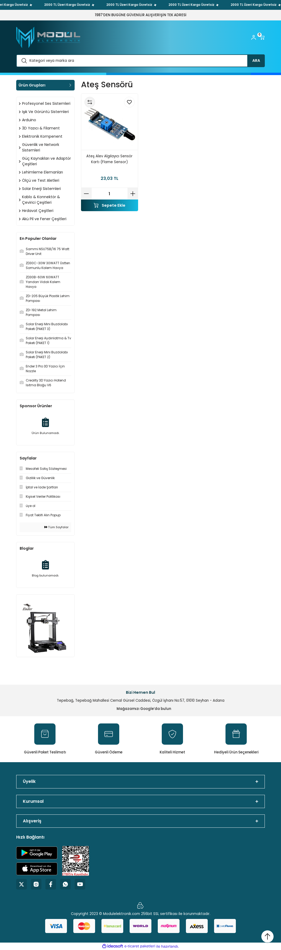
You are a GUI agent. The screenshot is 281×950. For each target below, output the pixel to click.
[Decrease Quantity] (86, 193)
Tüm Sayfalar (56, 527)
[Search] (140, 60)
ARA (256, 60)
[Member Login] (253, 37)
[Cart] (262, 37)
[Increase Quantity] (132, 193)
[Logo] (48, 37)
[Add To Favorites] (129, 102)
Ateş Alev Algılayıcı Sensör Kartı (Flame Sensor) (109, 159)
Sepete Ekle (109, 205)
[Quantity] (109, 193)
